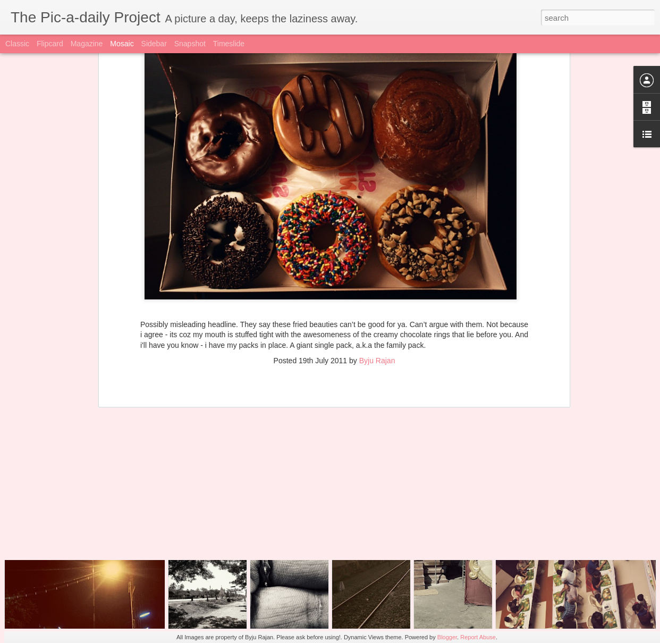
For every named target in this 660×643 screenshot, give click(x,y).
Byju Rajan (377, 260)
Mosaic (121, 43)
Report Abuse (478, 637)
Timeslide (228, 43)
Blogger (447, 637)
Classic (17, 43)
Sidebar (154, 43)
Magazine (87, 43)
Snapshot (190, 43)
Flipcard (50, 43)
